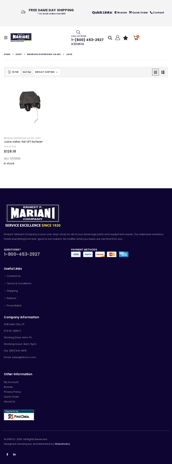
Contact (157, 12)
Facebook (7, 454)
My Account (11, 382)
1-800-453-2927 (22, 254)
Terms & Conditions (19, 283)
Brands (120, 12)
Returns (11, 298)
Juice (37, 138)
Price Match (14, 305)
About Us (9, 401)
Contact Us (14, 276)
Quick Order (138, 12)
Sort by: (27, 71)
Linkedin (14, 454)
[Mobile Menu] (7, 37)
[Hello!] (117, 38)
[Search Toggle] (78, 32)
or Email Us (77, 43)
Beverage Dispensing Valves (19, 138)
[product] (30, 107)
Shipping (12, 291)
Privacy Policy (12, 392)
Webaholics (62, 444)
